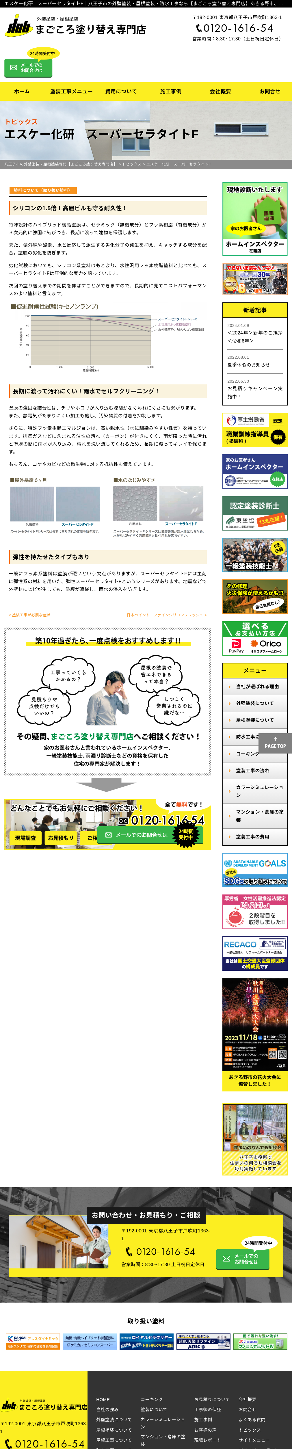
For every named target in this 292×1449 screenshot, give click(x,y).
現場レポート (207, 1440)
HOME (103, 1399)
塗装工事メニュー (71, 91)
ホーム (22, 91)
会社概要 (220, 91)
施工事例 (170, 91)
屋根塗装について (255, 720)
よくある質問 (252, 1419)
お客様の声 (205, 1430)
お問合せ (270, 91)
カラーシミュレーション (259, 791)
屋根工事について (114, 1440)
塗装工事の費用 (252, 836)
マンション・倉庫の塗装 (260, 816)
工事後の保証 (207, 1409)
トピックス (250, 1430)
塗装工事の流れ (252, 770)
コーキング (248, 754)
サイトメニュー (254, 1440)
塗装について (154, 1409)
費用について (121, 91)
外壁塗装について (255, 703)
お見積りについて (212, 1399)
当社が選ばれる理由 (257, 686)
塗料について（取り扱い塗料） (43, 190)
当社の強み (107, 1409)
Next (277, 1343)
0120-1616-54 (238, 28)
